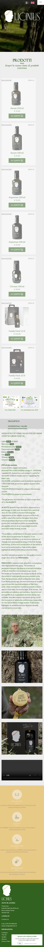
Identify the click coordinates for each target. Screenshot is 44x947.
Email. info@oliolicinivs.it (9, 926)
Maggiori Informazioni (30, 943)
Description (14, 421)
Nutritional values (17, 426)
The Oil (4, 935)
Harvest (4, 939)
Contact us (5, 919)
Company (5, 932)
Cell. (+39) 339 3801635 (9, 923)
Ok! (20, 943)
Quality (4, 937)
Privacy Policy (6, 941)
